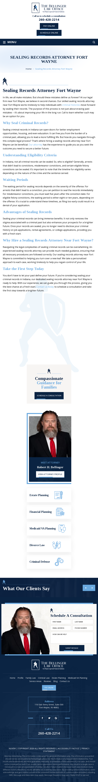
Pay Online (49, 26)
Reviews (47, 681)
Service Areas (35, 681)
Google (56, 718)
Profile (20, 678)
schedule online (49, 32)
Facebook (42, 718)
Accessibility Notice (69, 748)
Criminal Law (44, 678)
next (92, 588)
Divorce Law (49, 545)
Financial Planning (49, 512)
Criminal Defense (49, 562)
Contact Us (65, 681)
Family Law (31, 678)
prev (86, 588)
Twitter (49, 718)
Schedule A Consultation (49, 395)
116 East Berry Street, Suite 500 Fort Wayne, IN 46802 (49, 706)
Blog (55, 681)
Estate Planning (49, 495)
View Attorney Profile (50, 474)
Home (12, 678)
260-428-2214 (49, 19)
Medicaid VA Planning (49, 529)
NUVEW (12, 748)
